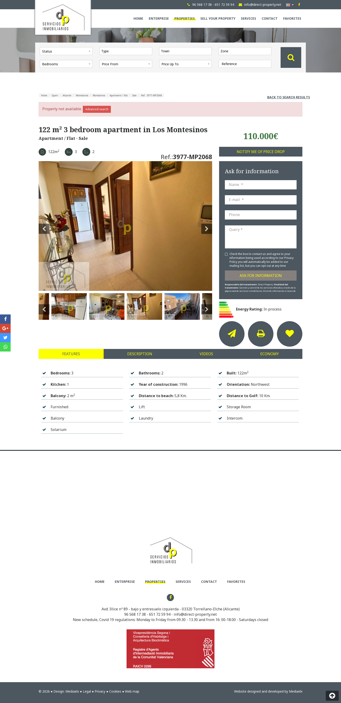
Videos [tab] (206, 353)
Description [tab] (139, 353)
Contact (270, 18)
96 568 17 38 (135, 614)
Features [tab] (71, 353)
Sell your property (217, 18)
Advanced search (96, 109)
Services (248, 18)
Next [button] (206, 226)
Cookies (115, 691)
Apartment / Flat (119, 95)
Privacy (100, 691)
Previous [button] (44, 226)
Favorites (292, 18)
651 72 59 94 (159, 614)
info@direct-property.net (195, 614)
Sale (134, 95)
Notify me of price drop (261, 151)
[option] (125, 226)
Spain (55, 95)
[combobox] (125, 51)
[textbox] (127, 50)
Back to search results (288, 97)
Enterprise (159, 18)
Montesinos (82, 95)
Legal (87, 691)
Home (138, 18)
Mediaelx (72, 691)
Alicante (67, 95)
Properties (184, 18)
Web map (132, 691)
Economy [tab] (269, 353)
